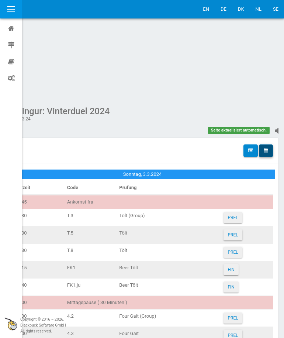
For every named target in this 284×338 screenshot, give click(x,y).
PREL (237, 147)
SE (275, 9)
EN (206, 9)
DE (223, 9)
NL (259, 9)
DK (241, 9)
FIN (235, 199)
